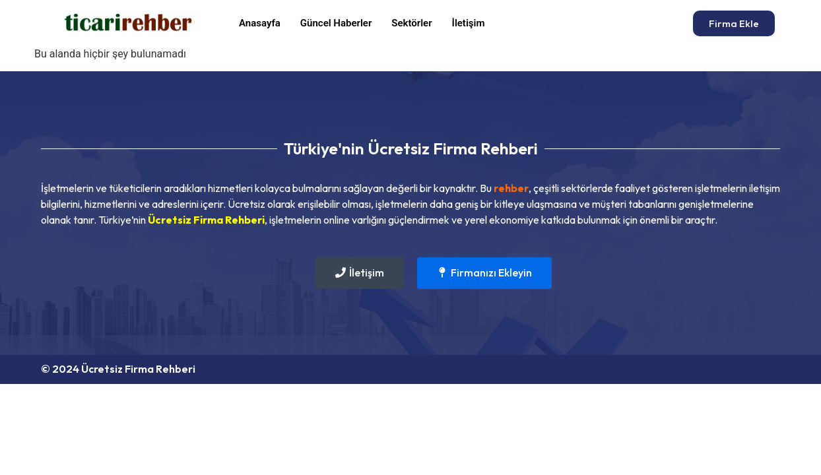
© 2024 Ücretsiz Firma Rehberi (118, 368)
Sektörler (411, 23)
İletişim (468, 23)
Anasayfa (259, 23)
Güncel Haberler (336, 23)
